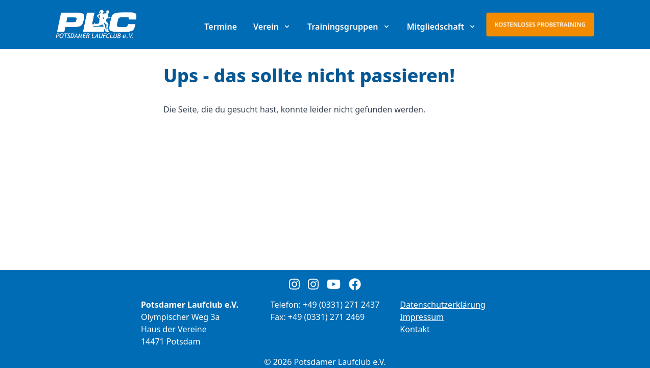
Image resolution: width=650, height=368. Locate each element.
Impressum (422, 317)
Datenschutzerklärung (442, 304)
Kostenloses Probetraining (540, 24)
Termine (220, 26)
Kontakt (415, 329)
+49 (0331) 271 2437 (341, 304)
